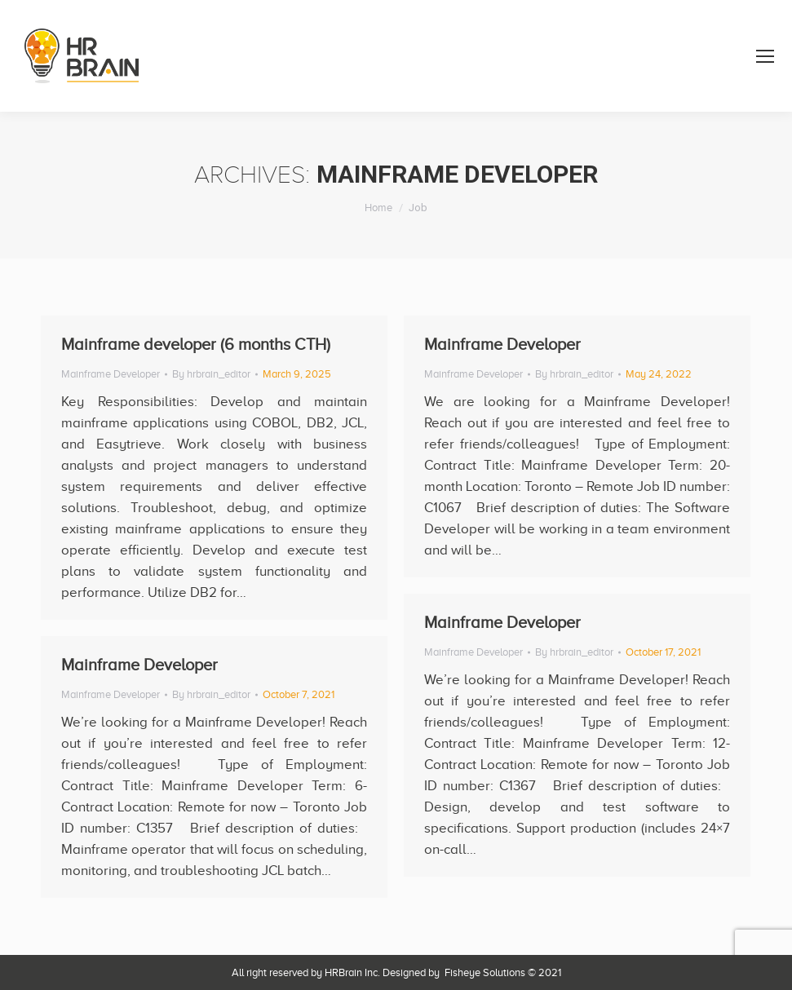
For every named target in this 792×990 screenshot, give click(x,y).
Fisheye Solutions (485, 972)
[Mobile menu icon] (765, 56)
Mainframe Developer (110, 374)
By (211, 374)
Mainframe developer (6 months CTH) (195, 344)
